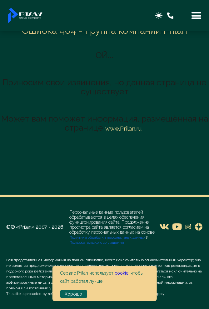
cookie (121, 273)
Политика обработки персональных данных (107, 237)
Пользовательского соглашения (96, 242)
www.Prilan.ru (123, 128)
